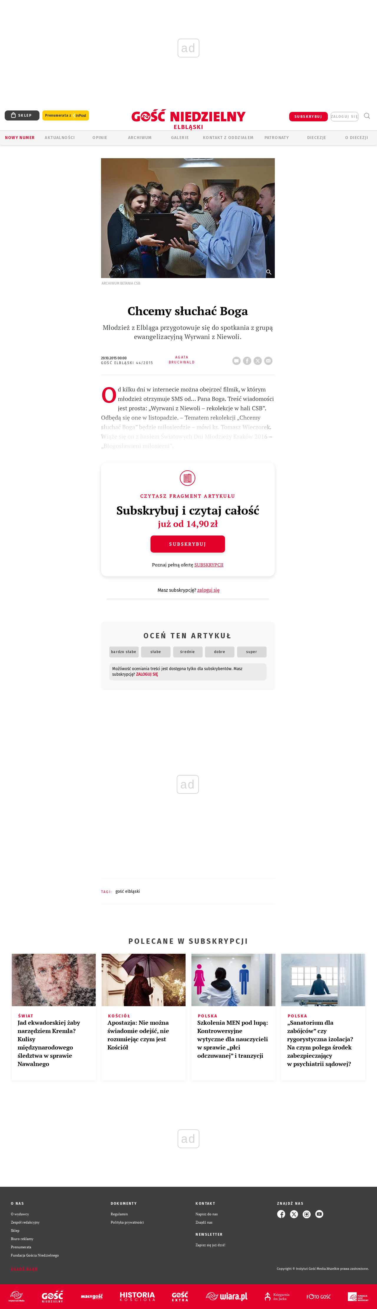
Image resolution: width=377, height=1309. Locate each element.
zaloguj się (344, 117)
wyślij (269, 359)
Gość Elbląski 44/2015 (127, 363)
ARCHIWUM (140, 137)
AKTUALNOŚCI (60, 137)
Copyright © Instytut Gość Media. (302, 1269)
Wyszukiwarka (366, 115)
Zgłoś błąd (24, 1269)
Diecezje (316, 137)
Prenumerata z (65, 115)
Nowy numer (20, 137)
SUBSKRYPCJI (209, 564)
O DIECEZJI (356, 137)
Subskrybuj (187, 544)
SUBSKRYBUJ (308, 117)
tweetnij (259, 359)
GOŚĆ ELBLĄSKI (127, 891)
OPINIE (99, 137)
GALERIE (180, 137)
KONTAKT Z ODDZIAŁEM (228, 137)
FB (248, 359)
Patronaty (276, 137)
